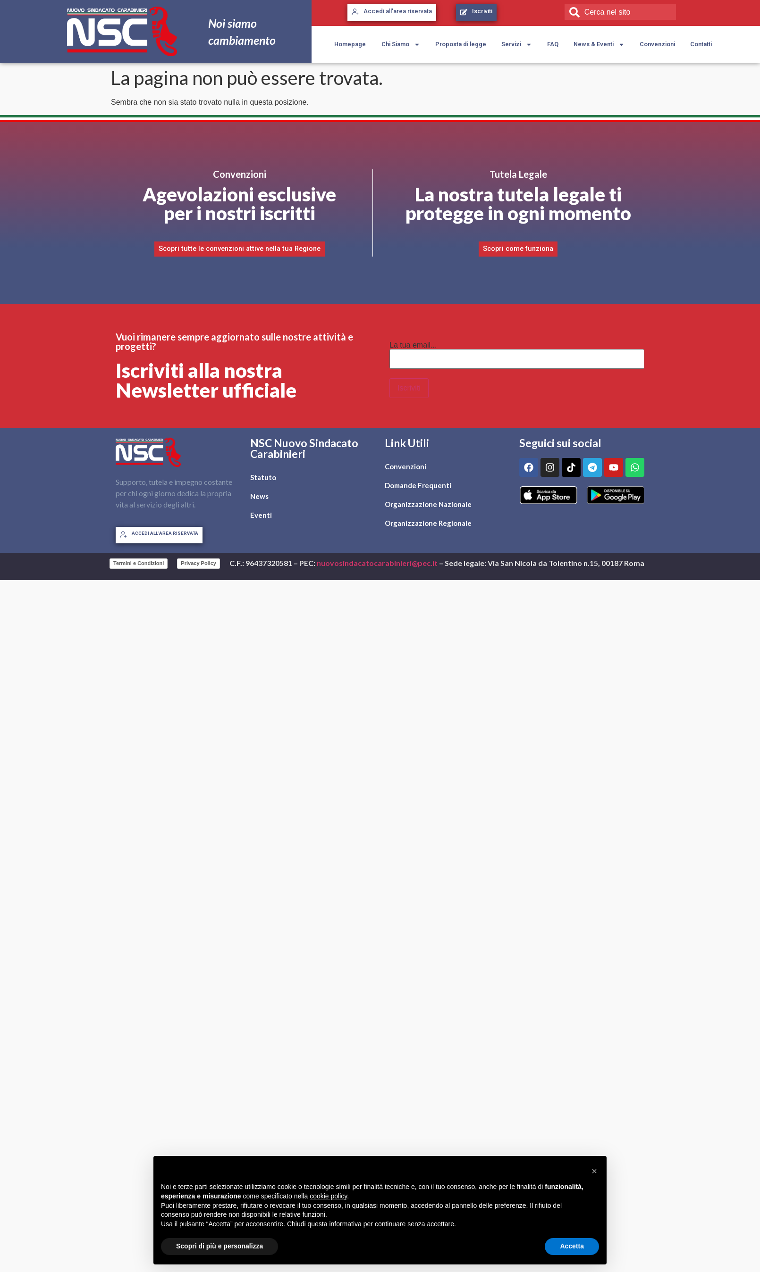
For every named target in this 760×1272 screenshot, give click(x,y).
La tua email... (413, 345)
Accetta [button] (572, 1246)
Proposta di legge (460, 44)
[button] (594, 1171)
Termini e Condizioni (138, 563)
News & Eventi (599, 44)
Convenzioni (657, 44)
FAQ (552, 44)
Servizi (516, 44)
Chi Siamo (400, 44)
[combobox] (620, 11)
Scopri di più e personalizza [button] (219, 1246)
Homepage (350, 44)
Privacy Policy (198, 563)
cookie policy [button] (328, 1196)
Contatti (701, 44)
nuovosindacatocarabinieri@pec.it (377, 562)
